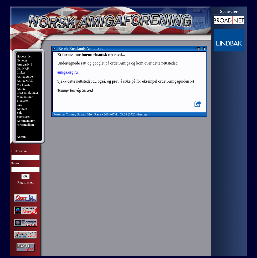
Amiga (21, 88)
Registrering (25, 182)
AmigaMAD (25, 80)
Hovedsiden (24, 56)
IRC (19, 104)
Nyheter (22, 60)
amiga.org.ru (67, 72)
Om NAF (23, 68)
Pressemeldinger (27, 92)
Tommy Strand (76, 114)
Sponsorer (23, 116)
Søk (19, 112)
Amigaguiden (25, 76)
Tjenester (23, 100)
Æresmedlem (25, 124)
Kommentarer (26, 120)
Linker (21, 72)
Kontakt (22, 108)
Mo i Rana (23, 84)
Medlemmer (25, 96)
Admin (21, 137)
